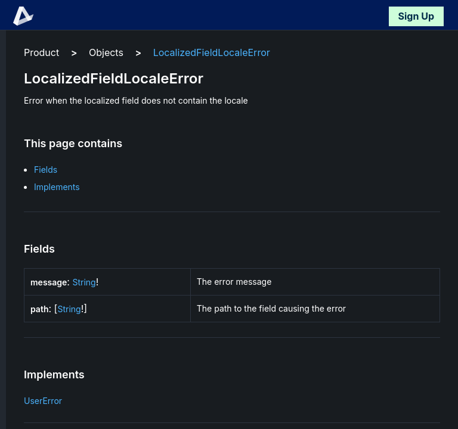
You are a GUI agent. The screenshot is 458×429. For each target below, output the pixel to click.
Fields (45, 169)
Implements (57, 187)
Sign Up (416, 16)
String (83, 282)
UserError (43, 401)
